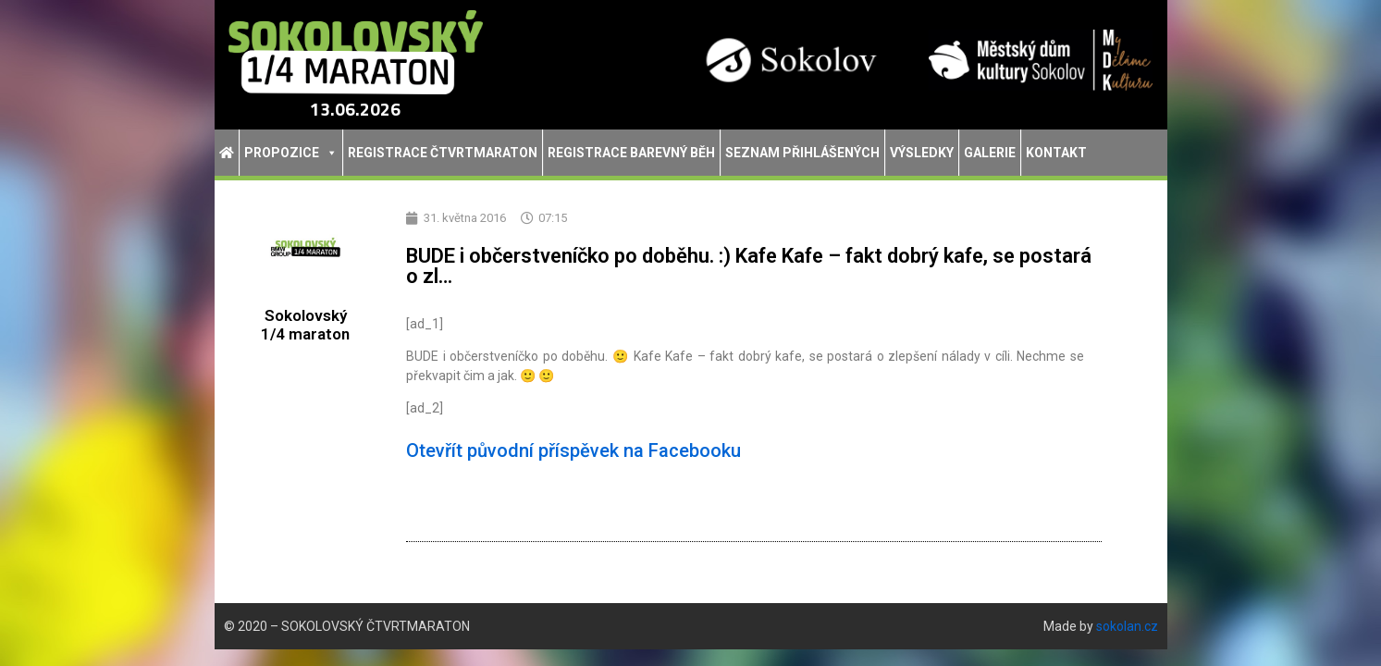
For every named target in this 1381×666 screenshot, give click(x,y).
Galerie (990, 152)
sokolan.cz (1127, 626)
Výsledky (922, 152)
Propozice (291, 153)
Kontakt (1056, 152)
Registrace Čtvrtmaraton (442, 152)
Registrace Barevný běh (631, 152)
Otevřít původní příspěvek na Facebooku (573, 450)
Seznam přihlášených (802, 152)
